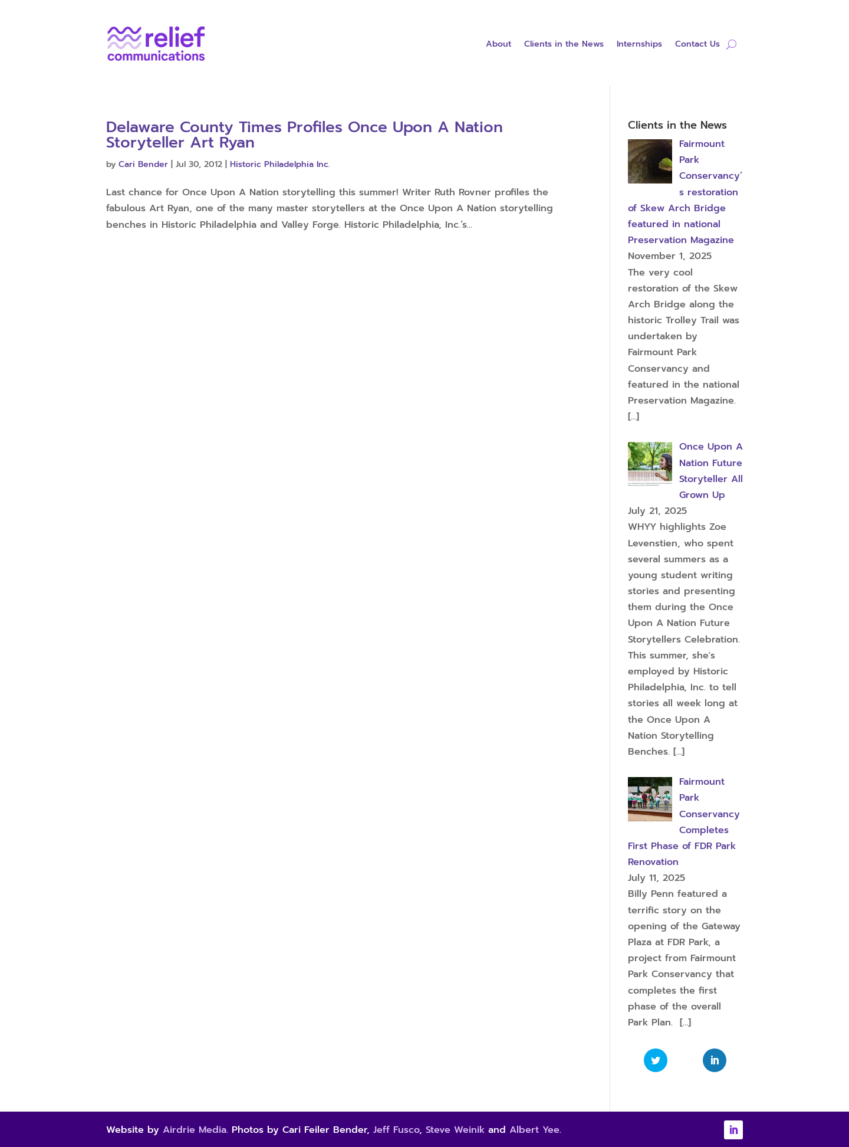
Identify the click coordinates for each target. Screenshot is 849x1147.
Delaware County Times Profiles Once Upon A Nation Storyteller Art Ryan (304, 135)
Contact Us (697, 45)
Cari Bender (143, 164)
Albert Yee (534, 1130)
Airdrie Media (194, 1130)
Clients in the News (564, 45)
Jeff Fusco (396, 1130)
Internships (639, 45)
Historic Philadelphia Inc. (280, 164)
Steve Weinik (455, 1130)
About (498, 45)
